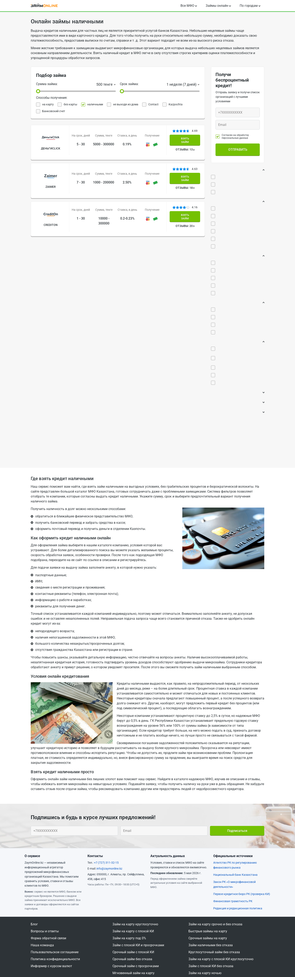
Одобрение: (224, 270)
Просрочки (228, 329)
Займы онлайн (217, 6)
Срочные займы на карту (207, 938)
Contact (153, 104)
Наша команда (42, 945)
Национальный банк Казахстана (235, 874)
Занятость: (223, 366)
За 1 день (227, 240)
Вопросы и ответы (45, 931)
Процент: (222, 173)
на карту (48, 104)
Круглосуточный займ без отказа (214, 952)
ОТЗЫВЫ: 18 (185, 183)
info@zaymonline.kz (109, 868)
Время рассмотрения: (233, 210)
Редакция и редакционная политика (237, 908)
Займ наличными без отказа (210, 945)
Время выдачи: (227, 452)
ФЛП (223, 407)
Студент (226, 392)
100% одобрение (232, 284)
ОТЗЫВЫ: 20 (185, 217)
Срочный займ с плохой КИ (133, 952)
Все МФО (187, 6)
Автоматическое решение (239, 292)
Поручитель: (225, 422)
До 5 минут (228, 247)
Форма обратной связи (48, 938)
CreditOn (49, 216)
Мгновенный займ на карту (133, 973)
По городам (249, 6)
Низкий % (227, 195)
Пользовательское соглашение (54, 952)
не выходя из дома (125, 104)
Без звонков (229, 299)
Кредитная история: (231, 322)
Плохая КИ (228, 336)
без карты (70, 104)
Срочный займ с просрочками (135, 966)
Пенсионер (228, 400)
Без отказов (229, 277)
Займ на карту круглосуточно (135, 924)
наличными (95, 104)
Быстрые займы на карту (207, 931)
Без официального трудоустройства (234, 382)
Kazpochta (176, 104)
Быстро (225, 225)
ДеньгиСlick (49, 148)
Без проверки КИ (232, 307)
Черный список (231, 351)
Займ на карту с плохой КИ (133, 931)
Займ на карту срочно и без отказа (215, 924)
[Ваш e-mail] (238, 125)
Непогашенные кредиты (238, 344)
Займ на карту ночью (204, 973)
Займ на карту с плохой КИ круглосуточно (220, 959)
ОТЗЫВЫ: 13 (185, 149)
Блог (34, 924)
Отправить (237, 149)
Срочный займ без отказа (132, 959)
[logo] (47, 5)
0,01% (224, 188)
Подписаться (237, 831)
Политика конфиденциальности (55, 959)
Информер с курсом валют (51, 966)
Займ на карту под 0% (129, 938)
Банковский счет (53, 111)
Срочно (225, 217)
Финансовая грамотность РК (232, 901)
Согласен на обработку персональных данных (235, 136)
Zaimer (49, 182)
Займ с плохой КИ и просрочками (138, 945)
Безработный (230, 373)
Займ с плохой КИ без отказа (210, 966)
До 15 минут (229, 255)
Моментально (230, 232)
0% (222, 180)
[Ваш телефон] (238, 112)
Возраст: (221, 437)
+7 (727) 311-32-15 (106, 862)
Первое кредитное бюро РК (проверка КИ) (241, 894)
